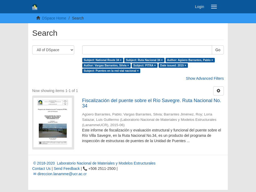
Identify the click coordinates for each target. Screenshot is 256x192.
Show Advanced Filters (205, 78)
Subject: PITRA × (144, 65)
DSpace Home (54, 18)
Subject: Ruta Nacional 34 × (144, 60)
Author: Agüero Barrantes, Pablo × (190, 60)
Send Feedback (67, 168)
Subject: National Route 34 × (103, 60)
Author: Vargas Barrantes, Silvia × (106, 65)
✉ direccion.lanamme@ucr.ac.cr (59, 174)
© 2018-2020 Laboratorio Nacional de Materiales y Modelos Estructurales (93, 163)
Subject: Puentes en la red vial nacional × (111, 70)
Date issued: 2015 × (173, 65)
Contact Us (41, 168)
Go (217, 50)
